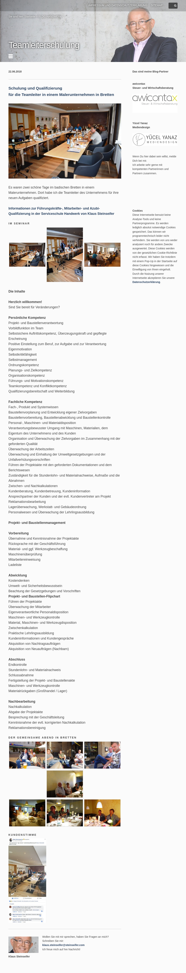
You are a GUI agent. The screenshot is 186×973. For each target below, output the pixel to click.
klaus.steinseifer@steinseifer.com (63, 945)
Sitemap (157, 5)
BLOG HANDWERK (50, 16)
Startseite (30, 16)
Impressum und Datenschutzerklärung (117, 5)
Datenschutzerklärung (146, 282)
